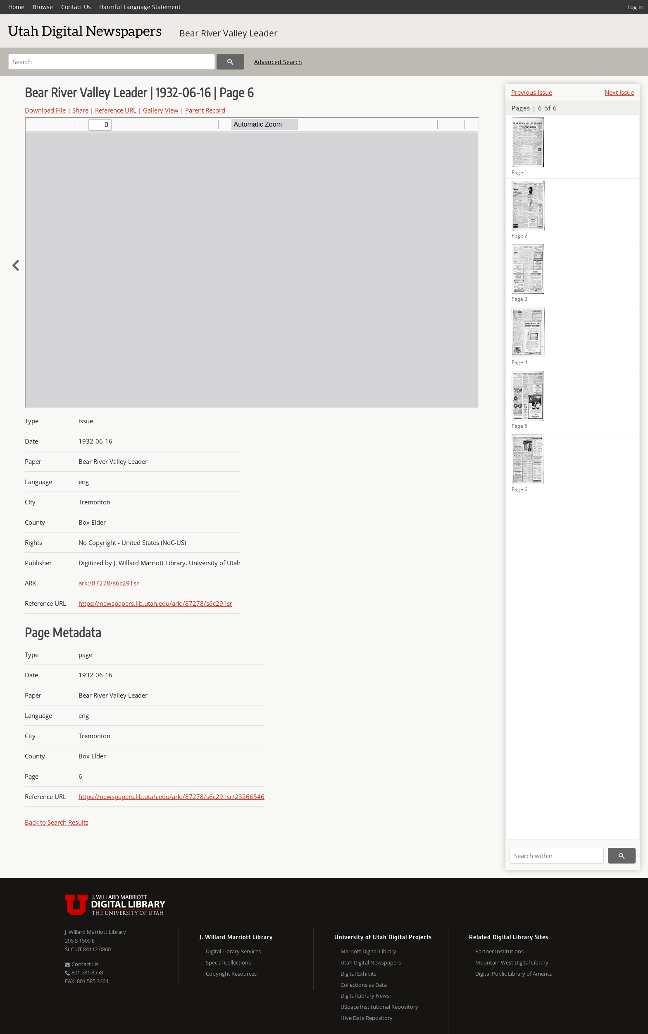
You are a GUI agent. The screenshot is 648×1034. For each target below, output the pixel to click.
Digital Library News (365, 995)
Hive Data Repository (367, 1018)
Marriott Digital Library (368, 951)
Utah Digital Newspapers (371, 962)
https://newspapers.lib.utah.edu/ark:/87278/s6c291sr (155, 603)
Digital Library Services (233, 951)
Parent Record (205, 110)
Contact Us (76, 7)
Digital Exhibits (358, 973)
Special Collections (228, 962)
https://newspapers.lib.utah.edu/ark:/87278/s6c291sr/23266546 (171, 796)
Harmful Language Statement (140, 7)
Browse (43, 7)
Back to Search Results (56, 822)
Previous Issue (531, 92)
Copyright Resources (231, 973)
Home (16, 7)
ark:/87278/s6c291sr (109, 583)
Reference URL (115, 110)
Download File (45, 110)
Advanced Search (278, 62)
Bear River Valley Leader (228, 33)
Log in (635, 7)
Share (80, 110)
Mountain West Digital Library (511, 962)
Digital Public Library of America (514, 973)
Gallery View (161, 110)
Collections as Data (364, 984)
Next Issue (619, 92)
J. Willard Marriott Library (95, 932)
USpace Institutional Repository (379, 1006)
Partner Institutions (499, 951)
